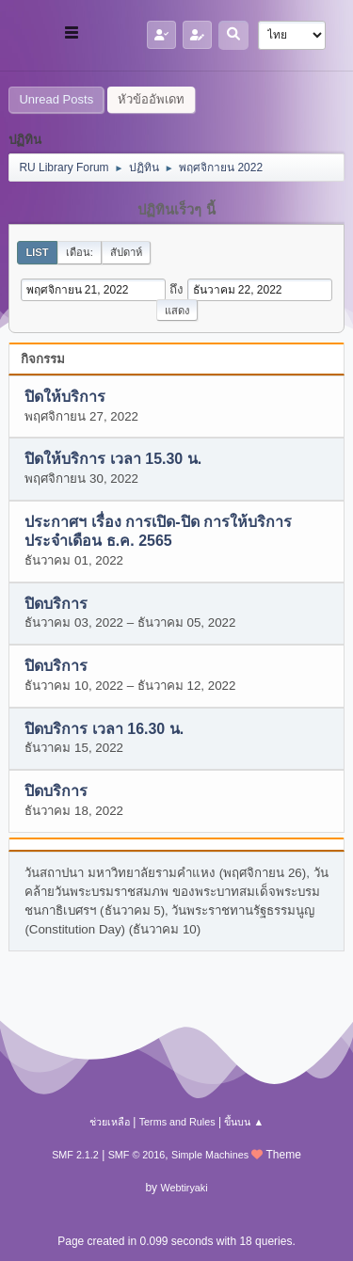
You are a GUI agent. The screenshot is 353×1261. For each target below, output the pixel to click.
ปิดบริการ (56, 604)
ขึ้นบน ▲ (244, 1121)
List (36, 252)
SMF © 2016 (137, 1154)
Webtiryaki (183, 1187)
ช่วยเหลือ (109, 1121)
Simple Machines (210, 1154)
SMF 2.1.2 (75, 1154)
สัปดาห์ (126, 252)
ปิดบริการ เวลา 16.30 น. (104, 729)
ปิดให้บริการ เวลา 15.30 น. (112, 460)
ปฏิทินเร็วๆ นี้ (176, 209)
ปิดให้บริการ (64, 398)
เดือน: (79, 252)
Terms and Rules (177, 1121)
